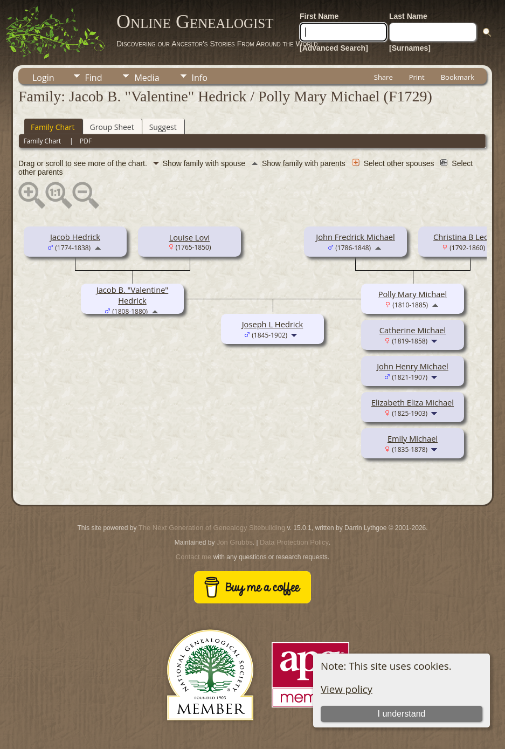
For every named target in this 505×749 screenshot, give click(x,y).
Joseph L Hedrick (272, 324)
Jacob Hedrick (75, 236)
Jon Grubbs (235, 542)
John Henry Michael (412, 366)
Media (146, 78)
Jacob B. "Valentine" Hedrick (132, 295)
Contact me (193, 557)
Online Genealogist (195, 21)
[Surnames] (410, 48)
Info (199, 78)
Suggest (163, 127)
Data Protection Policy (294, 542)
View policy (346, 689)
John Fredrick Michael (355, 236)
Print (417, 77)
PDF (86, 141)
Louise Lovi (189, 237)
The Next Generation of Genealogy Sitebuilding (212, 528)
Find (93, 78)
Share (383, 77)
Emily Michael (413, 438)
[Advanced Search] (334, 48)
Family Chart (53, 127)
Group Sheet (112, 127)
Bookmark (457, 77)
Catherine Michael (412, 330)
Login (43, 78)
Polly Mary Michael (412, 293)
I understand (401, 713)
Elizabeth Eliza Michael (412, 402)
